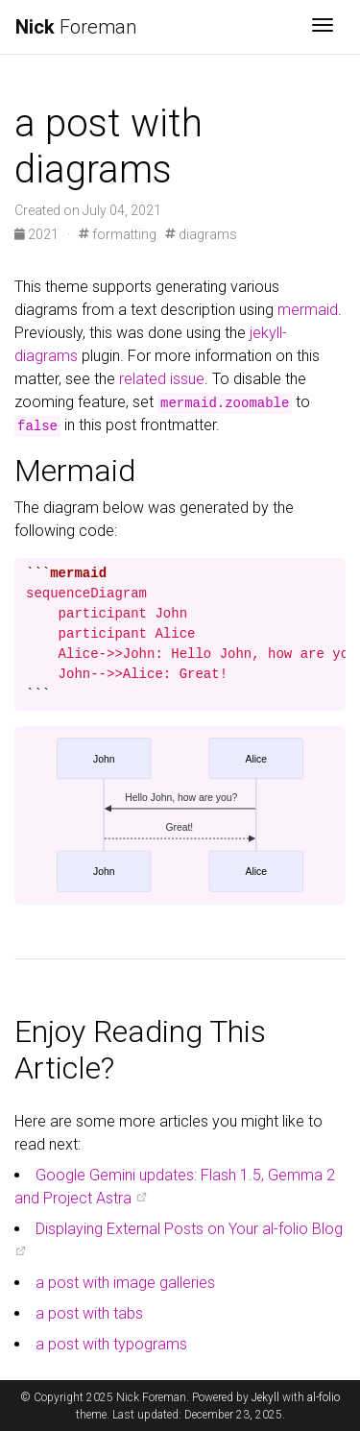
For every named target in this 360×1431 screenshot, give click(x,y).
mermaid (307, 310)
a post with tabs (89, 1313)
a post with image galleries (125, 1282)
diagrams (201, 234)
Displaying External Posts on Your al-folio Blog (189, 1229)
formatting (117, 234)
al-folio (323, 1397)
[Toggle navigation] (322, 26)
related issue (161, 379)
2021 (37, 234)
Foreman (75, 26)
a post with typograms (111, 1344)
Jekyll (265, 1397)
